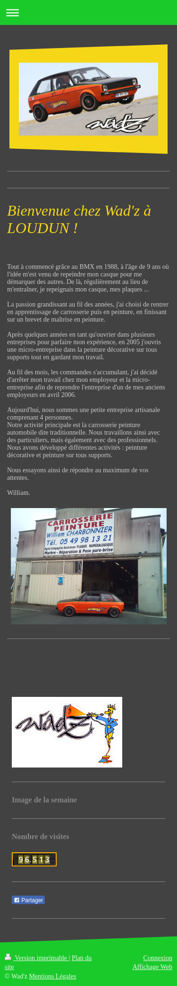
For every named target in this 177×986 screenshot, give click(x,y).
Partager (28, 900)
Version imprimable (37, 958)
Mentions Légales (52, 976)
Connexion (157, 958)
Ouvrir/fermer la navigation (88, 12)
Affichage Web (152, 966)
